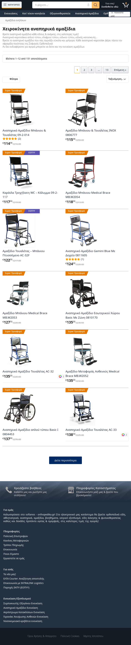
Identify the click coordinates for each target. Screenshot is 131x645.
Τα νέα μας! (9, 574)
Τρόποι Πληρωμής (13, 545)
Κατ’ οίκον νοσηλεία (33, 13)
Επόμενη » (120, 69)
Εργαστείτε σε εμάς (14, 558)
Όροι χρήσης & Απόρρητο (42, 636)
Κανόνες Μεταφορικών (16, 540)
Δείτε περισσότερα (65, 460)
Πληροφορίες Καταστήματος (96, 488)
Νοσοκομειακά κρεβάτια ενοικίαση (22, 621)
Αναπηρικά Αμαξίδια (87, 13)
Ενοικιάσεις (11, 13)
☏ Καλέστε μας (117, 14)
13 (106, 69)
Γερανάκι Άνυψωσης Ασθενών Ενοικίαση (25, 616)
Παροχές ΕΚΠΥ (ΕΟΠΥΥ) (16, 587)
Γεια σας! (109, 5)
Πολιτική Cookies (70, 636)
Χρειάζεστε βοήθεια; (28, 488)
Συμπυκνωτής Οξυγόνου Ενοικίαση (22, 603)
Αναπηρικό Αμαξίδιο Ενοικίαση (20, 607)
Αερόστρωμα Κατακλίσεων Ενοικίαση (24, 612)
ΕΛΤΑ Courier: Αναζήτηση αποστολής (23, 578)
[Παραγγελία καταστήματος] (117, 79)
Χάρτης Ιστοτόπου (93, 636)
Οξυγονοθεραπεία (60, 13)
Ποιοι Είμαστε (11, 553)
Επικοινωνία (10, 549)
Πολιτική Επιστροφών (15, 536)
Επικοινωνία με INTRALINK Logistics (23, 583)
